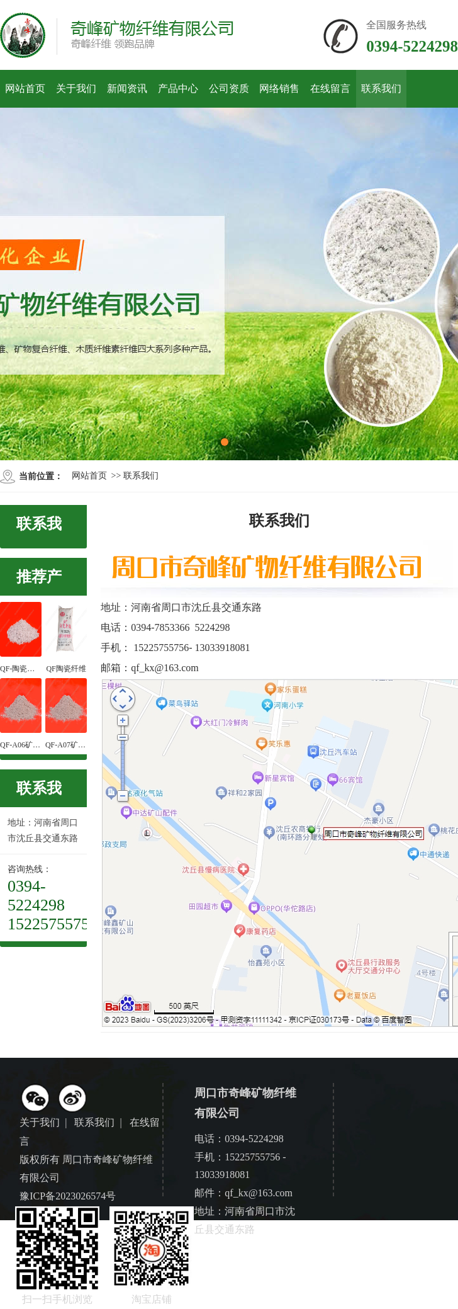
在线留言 (330, 88)
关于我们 (76, 88)
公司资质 (229, 88)
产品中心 (178, 88)
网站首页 (25, 88)
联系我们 (381, 88)
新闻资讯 (127, 88)
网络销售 (279, 88)
